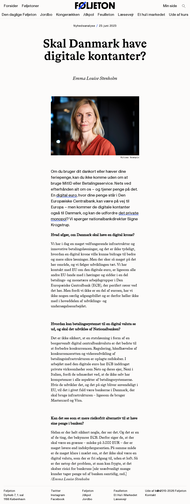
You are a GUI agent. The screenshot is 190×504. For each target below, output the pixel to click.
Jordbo (46, 14)
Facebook (57, 499)
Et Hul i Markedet (125, 495)
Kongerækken (68, 14)
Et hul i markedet (151, 14)
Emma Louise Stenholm (95, 78)
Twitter (56, 491)
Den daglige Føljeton (19, 14)
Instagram (58, 495)
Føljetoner (30, 6)
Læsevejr (126, 14)
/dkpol (88, 14)
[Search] (183, 6)
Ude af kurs (178, 14)
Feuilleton (106, 14)
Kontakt (150, 495)
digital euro (66, 195)
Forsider (11, 6)
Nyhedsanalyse (84, 26)
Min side (170, 6)
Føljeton (88, 491)
